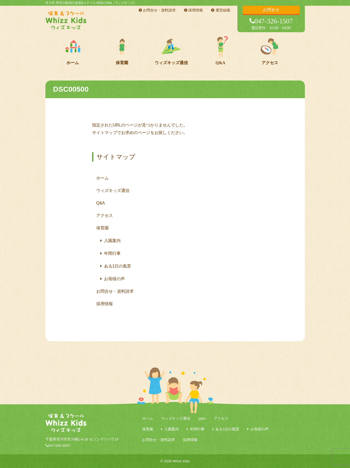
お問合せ (271, 10)
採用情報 (193, 10)
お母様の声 (114, 279)
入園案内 (112, 240)
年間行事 (112, 253)
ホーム (72, 63)
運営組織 (220, 10)
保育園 (122, 63)
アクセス (270, 63)
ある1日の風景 (117, 266)
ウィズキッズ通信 (171, 63)
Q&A (220, 63)
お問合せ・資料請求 (157, 10)
